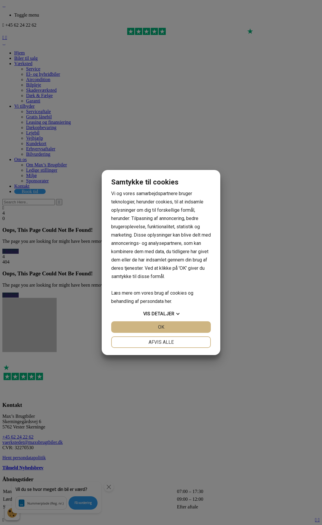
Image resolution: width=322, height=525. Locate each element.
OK (161, 327)
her (168, 301)
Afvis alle (161, 342)
